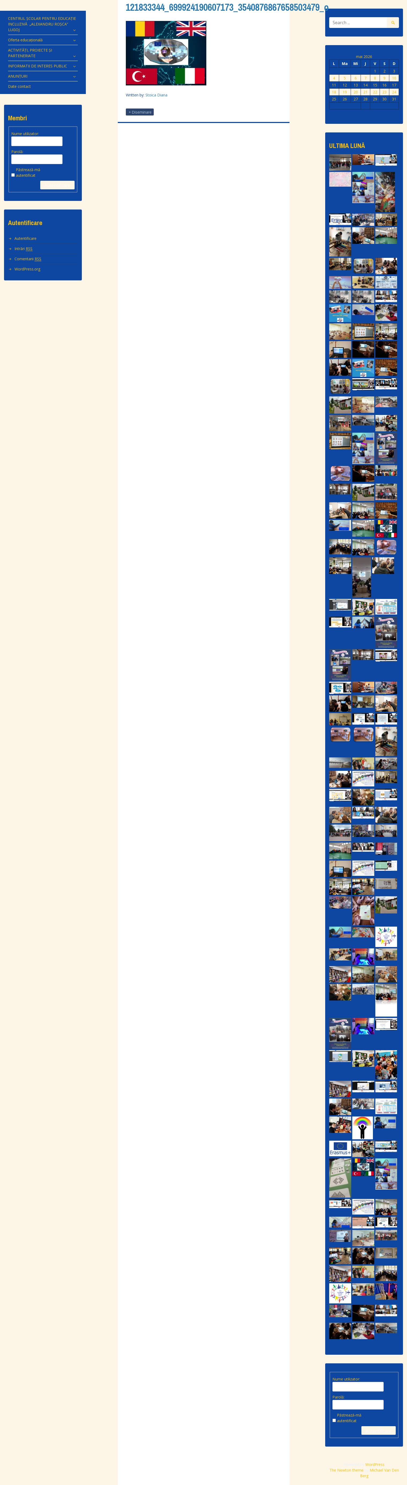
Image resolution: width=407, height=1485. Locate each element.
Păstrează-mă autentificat (28, 172)
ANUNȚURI (17, 76)
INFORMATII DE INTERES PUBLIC (37, 65)
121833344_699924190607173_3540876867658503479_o (227, 7)
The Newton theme (346, 1470)
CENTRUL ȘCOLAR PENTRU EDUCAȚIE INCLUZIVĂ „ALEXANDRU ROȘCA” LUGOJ (42, 24)
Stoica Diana (156, 94)
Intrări (23, 248)
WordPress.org (27, 269)
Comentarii (27, 259)
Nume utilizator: (25, 133)
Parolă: (17, 151)
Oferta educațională (25, 39)
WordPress (374, 1464)
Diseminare (142, 112)
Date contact (19, 86)
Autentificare (57, 185)
